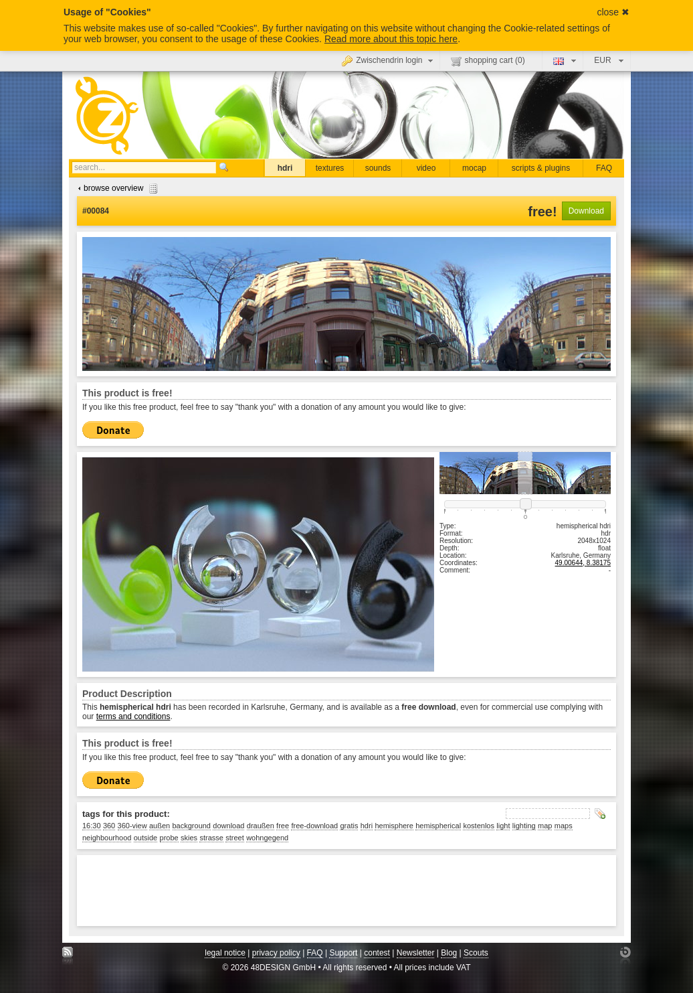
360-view (132, 826)
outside (145, 838)
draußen (260, 826)
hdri (285, 168)
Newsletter (416, 953)
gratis (349, 826)
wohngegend (267, 838)
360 (109, 826)
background (192, 826)
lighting (524, 826)
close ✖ (613, 12)
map (545, 826)
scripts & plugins (541, 168)
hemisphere (394, 826)
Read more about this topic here (391, 38)
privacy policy (276, 953)
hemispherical (438, 826)
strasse (211, 838)
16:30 (91, 826)
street (234, 838)
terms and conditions (133, 716)
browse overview (116, 188)
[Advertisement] (325, 890)
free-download (314, 826)
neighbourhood (106, 838)
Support (343, 953)
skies (189, 838)
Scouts (476, 953)
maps (564, 826)
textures (330, 168)
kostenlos (478, 826)
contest (377, 953)
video (426, 168)
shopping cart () (488, 61)
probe (169, 838)
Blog (449, 953)
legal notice (225, 953)
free (282, 826)
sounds (378, 168)
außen (159, 826)
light (503, 826)
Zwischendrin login (388, 60)
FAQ (604, 168)
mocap (474, 168)
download (228, 826)
